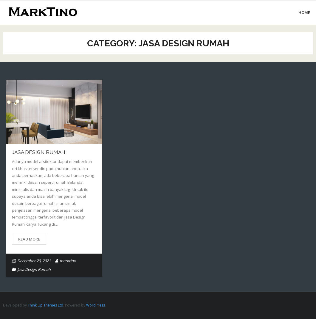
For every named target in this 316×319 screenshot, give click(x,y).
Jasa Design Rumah (38, 152)
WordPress (95, 305)
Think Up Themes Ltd (45, 305)
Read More (29, 239)
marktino (68, 260)
